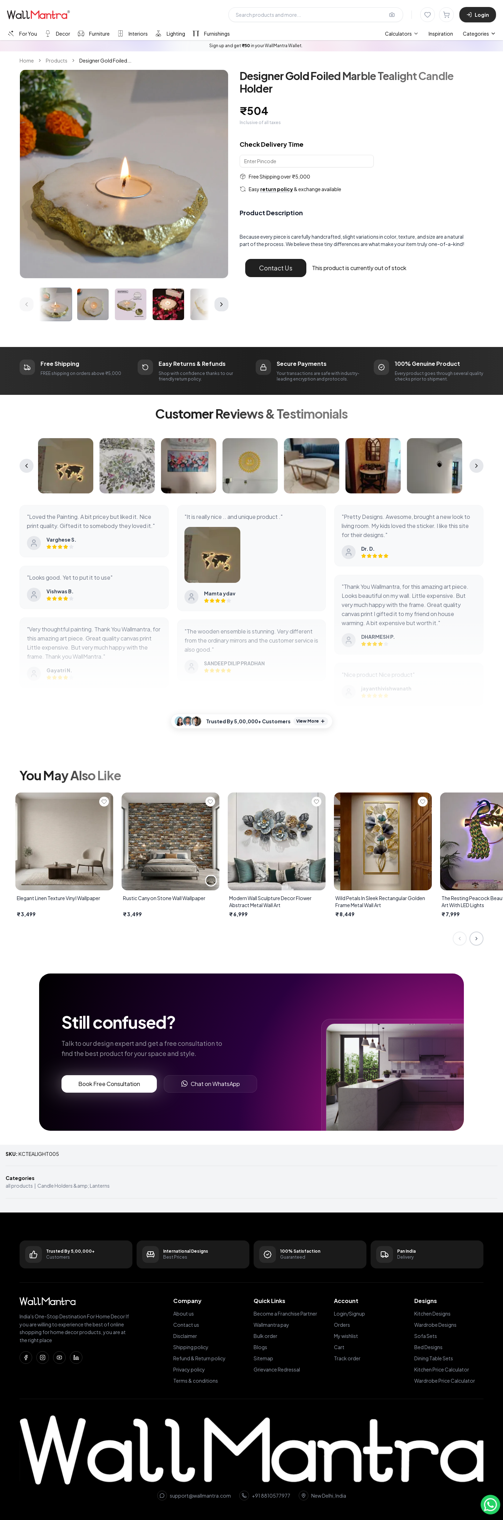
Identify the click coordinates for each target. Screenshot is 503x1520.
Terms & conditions (195, 1380)
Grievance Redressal (277, 1369)
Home (27, 60)
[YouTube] (59, 1357)
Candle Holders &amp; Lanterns (73, 1185)
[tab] (22, 33)
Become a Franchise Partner (285, 1313)
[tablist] (118, 33)
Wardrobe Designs (435, 1325)
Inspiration (441, 33)
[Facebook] (26, 1357)
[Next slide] (476, 939)
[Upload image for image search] (392, 14)
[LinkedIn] (76, 1357)
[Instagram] (42, 1357)
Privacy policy (189, 1369)
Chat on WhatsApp (210, 1083)
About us (183, 1313)
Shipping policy (191, 1347)
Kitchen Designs (432, 1313)
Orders (342, 1325)
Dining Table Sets (433, 1358)
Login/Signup (349, 1313)
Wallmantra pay (271, 1325)
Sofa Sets (425, 1336)
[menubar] (419, 33)
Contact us (186, 1325)
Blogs (260, 1347)
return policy (276, 189)
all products (19, 1185)
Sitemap (263, 1358)
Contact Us (275, 268)
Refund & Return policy (199, 1358)
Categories (479, 33)
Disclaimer (185, 1336)
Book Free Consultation (109, 1083)
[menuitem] (402, 33)
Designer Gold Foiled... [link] (105, 60)
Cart (339, 1347)
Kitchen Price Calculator (441, 1369)
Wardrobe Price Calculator (444, 1380)
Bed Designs (428, 1347)
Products (56, 60)
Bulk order (265, 1336)
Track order (347, 1358)
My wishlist (346, 1336)
